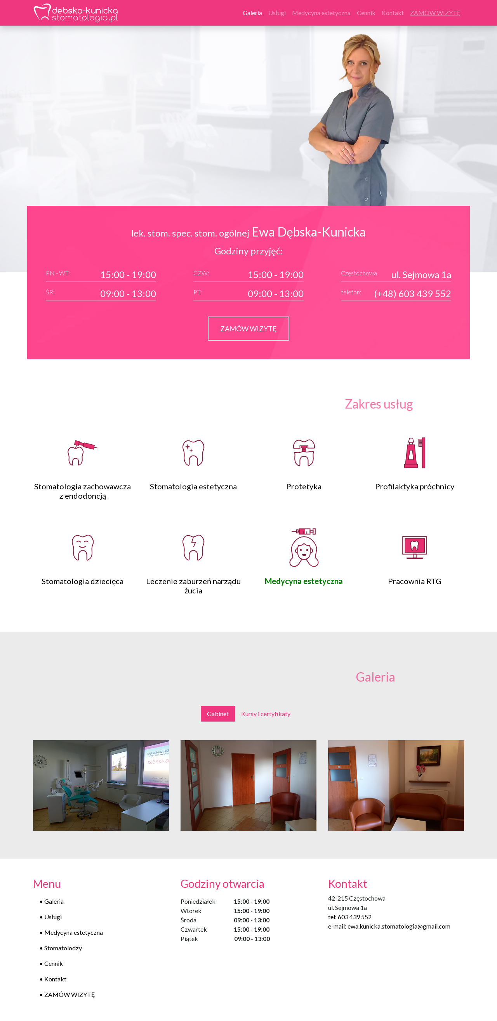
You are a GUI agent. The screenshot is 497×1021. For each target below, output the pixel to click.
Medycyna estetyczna (321, 12)
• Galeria (51, 901)
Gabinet (218, 713)
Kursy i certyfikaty (265, 713)
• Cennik (51, 963)
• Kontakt (52, 979)
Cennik (366, 12)
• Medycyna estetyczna (71, 932)
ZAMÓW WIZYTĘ (248, 328)
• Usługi (50, 916)
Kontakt (393, 12)
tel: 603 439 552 (350, 916)
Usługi (277, 12)
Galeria (254, 12)
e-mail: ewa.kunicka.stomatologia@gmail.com (389, 926)
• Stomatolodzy (60, 947)
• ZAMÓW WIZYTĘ (67, 994)
